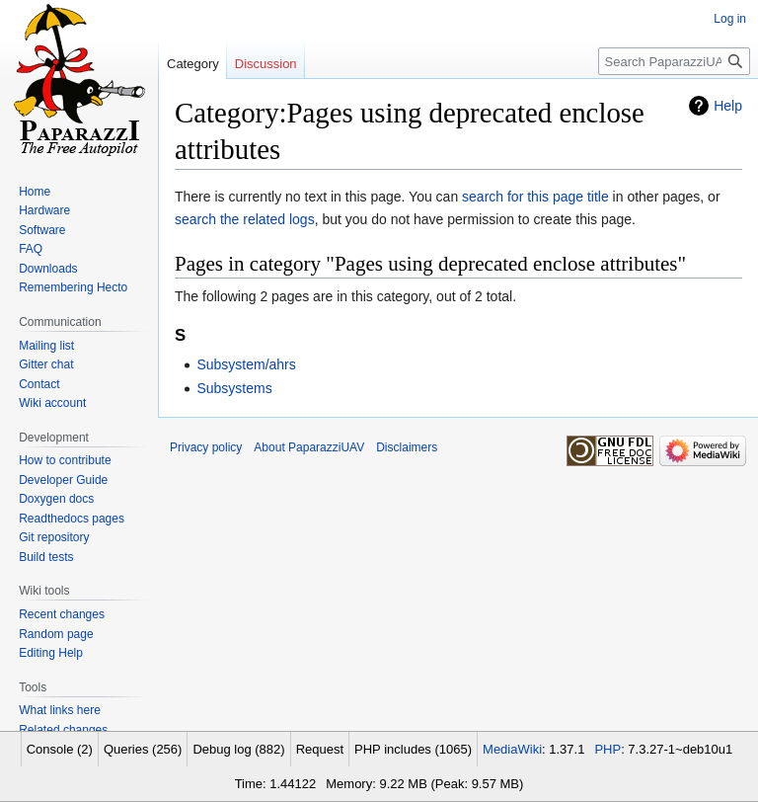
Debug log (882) (238, 749)
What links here (60, 710)
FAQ (30, 249)
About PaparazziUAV (309, 447)
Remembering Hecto (73, 287)
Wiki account (52, 403)
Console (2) (60, 749)
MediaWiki (512, 749)
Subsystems (233, 388)
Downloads (48, 269)
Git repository (54, 537)
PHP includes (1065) (413, 749)
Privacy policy (206, 447)
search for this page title (535, 196)
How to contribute (65, 460)
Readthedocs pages (71, 518)
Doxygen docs (56, 499)
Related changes (63, 730)
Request (319, 749)
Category (193, 63)
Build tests (46, 557)
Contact (39, 384)
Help (728, 106)
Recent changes (62, 614)
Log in (730, 19)
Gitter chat (46, 364)
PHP (607, 749)
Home (34, 192)
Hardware (44, 210)
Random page (56, 634)
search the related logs (245, 219)
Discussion (266, 63)
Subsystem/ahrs (245, 364)
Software (42, 230)
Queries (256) (143, 749)
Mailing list (46, 346)
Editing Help (51, 653)
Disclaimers (406, 447)
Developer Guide (63, 480)
